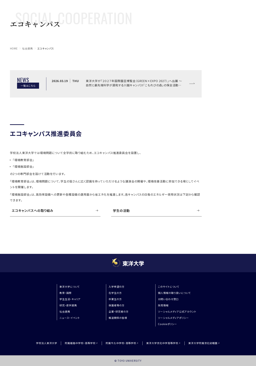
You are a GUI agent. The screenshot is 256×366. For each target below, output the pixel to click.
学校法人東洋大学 (46, 343)
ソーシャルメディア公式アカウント (177, 311)
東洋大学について (69, 286)
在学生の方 (115, 293)
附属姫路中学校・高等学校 (80, 343)
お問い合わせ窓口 (168, 299)
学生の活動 (121, 210)
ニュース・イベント (69, 318)
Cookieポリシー (167, 324)
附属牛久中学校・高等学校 (121, 343)
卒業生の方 (115, 299)
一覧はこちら (28, 85)
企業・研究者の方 (119, 311)
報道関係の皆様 (118, 318)
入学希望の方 (116, 286)
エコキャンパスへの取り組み (32, 210)
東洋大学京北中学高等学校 (162, 343)
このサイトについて (169, 286)
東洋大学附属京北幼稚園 (203, 343)
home (14, 48)
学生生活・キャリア (70, 299)
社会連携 (27, 48)
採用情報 (163, 305)
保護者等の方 (116, 305)
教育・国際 (65, 293)
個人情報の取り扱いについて (174, 293)
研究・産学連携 (68, 305)
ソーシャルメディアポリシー (173, 318)
